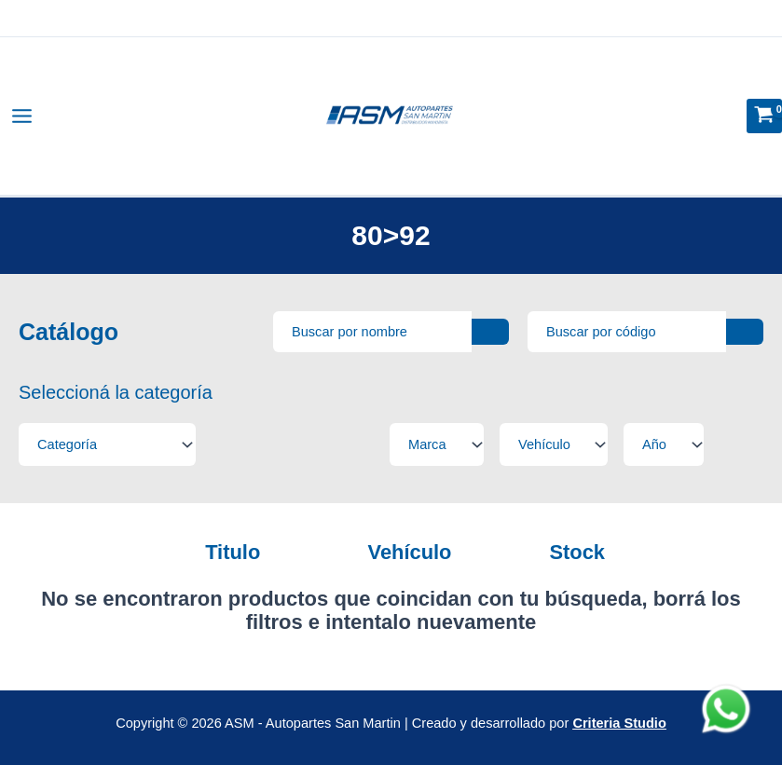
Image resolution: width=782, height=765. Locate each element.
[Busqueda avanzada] (372, 331)
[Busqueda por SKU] (627, 331)
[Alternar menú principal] (22, 116)
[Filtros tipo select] (107, 444)
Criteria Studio (618, 723)
